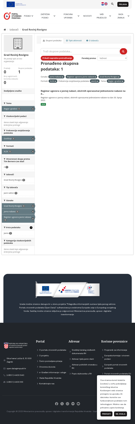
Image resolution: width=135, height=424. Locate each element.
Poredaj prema (89, 58)
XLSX (43, 104)
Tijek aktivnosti (74, 40)
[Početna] (5, 29)
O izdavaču (92, 40)
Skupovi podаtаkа (52, 40)
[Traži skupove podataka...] (80, 51)
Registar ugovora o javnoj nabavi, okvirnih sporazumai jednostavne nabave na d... (83, 92)
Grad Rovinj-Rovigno (34, 29)
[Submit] (123, 51)
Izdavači (14, 29)
